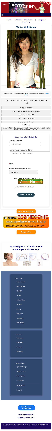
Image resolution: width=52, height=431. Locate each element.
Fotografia (20, 339)
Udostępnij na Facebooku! (26, 408)
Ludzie (19, 296)
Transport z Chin (26, 233)
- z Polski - (20, 381)
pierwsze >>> (26, 22)
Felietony (20, 352)
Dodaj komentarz (26, 195)
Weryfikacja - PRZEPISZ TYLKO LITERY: (29, 184)
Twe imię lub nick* (25, 143)
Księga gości (21, 386)
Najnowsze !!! (21, 283)
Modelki (19, 292)
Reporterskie (21, 287)
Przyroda (20, 314)
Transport (20, 319)
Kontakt (19, 391)
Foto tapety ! (21, 377)
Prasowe (19, 348)
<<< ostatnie (18, 20)
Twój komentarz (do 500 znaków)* (28, 157)
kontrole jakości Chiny (26, 419)
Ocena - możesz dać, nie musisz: (23, 172)
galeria (9, 20)
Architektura (21, 301)
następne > (41, 20)
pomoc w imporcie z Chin (26, 415)
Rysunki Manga (22, 368)
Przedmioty (20, 323)
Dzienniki (20, 343)
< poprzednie (28, 20)
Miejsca (19, 305)
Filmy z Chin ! (21, 372)
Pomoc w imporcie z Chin (26, 212)
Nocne (19, 310)
